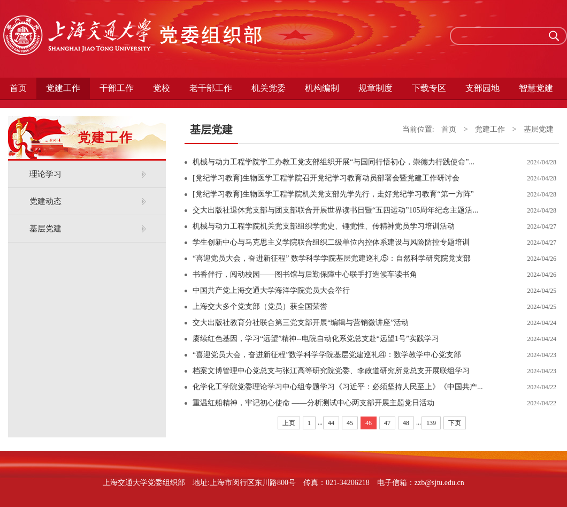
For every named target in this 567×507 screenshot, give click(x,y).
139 (431, 423)
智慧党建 (536, 88)
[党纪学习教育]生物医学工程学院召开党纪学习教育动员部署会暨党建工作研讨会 (326, 178)
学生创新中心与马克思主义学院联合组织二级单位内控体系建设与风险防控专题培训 (331, 242)
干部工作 (116, 88)
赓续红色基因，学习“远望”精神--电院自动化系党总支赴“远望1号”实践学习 (316, 339)
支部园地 (482, 88)
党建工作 (63, 88)
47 (387, 423)
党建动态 (45, 201)
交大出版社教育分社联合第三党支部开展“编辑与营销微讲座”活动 (301, 323)
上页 (288, 423)
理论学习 (45, 174)
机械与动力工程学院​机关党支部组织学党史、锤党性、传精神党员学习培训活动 (324, 226)
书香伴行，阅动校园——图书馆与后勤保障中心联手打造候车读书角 (305, 274)
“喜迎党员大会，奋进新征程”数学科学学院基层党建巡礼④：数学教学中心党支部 (327, 355)
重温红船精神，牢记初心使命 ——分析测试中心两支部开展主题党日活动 (313, 403)
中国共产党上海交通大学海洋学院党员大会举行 (271, 290)
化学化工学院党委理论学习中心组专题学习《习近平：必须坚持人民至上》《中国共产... (338, 387)
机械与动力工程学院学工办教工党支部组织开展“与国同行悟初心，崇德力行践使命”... (333, 162)
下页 (454, 423)
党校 (161, 88)
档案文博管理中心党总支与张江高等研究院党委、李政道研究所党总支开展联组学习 (331, 371)
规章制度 (375, 88)
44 (331, 423)
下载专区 (429, 88)
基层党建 (45, 228)
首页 (18, 88)
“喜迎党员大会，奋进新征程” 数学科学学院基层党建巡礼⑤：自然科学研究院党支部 (332, 258)
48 (406, 423)
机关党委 (268, 88)
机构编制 (322, 88)
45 (350, 423)
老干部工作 (210, 88)
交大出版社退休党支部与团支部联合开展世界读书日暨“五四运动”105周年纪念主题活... (335, 210)
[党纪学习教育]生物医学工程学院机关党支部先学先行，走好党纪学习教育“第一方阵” (333, 194)
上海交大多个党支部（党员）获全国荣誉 (260, 306)
